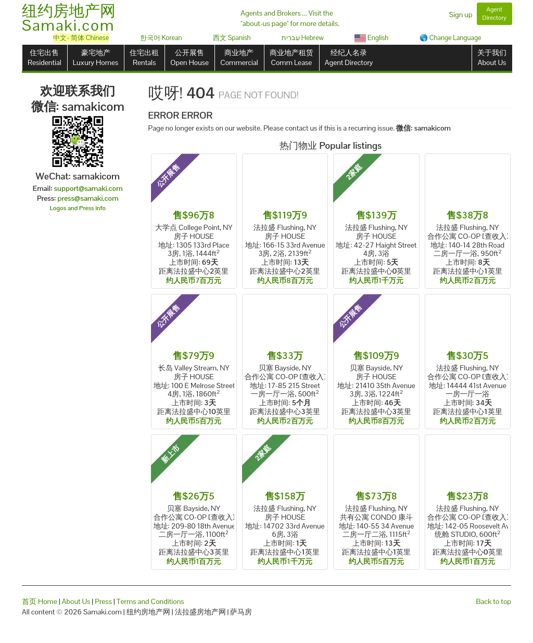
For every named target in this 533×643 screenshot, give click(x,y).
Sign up (461, 14)
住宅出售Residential (44, 57)
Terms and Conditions (150, 601)
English (371, 37)
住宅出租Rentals (144, 57)
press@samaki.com (88, 198)
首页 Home (39, 601)
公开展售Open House (189, 57)
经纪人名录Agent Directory (349, 57)
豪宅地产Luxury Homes (95, 57)
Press (103, 601)
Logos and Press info (78, 208)
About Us (76, 601)
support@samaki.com (88, 188)
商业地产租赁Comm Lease (291, 57)
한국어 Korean (161, 37)
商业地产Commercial (239, 57)
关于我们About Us (491, 57)
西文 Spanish (232, 37)
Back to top (493, 601)
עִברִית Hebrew (303, 37)
